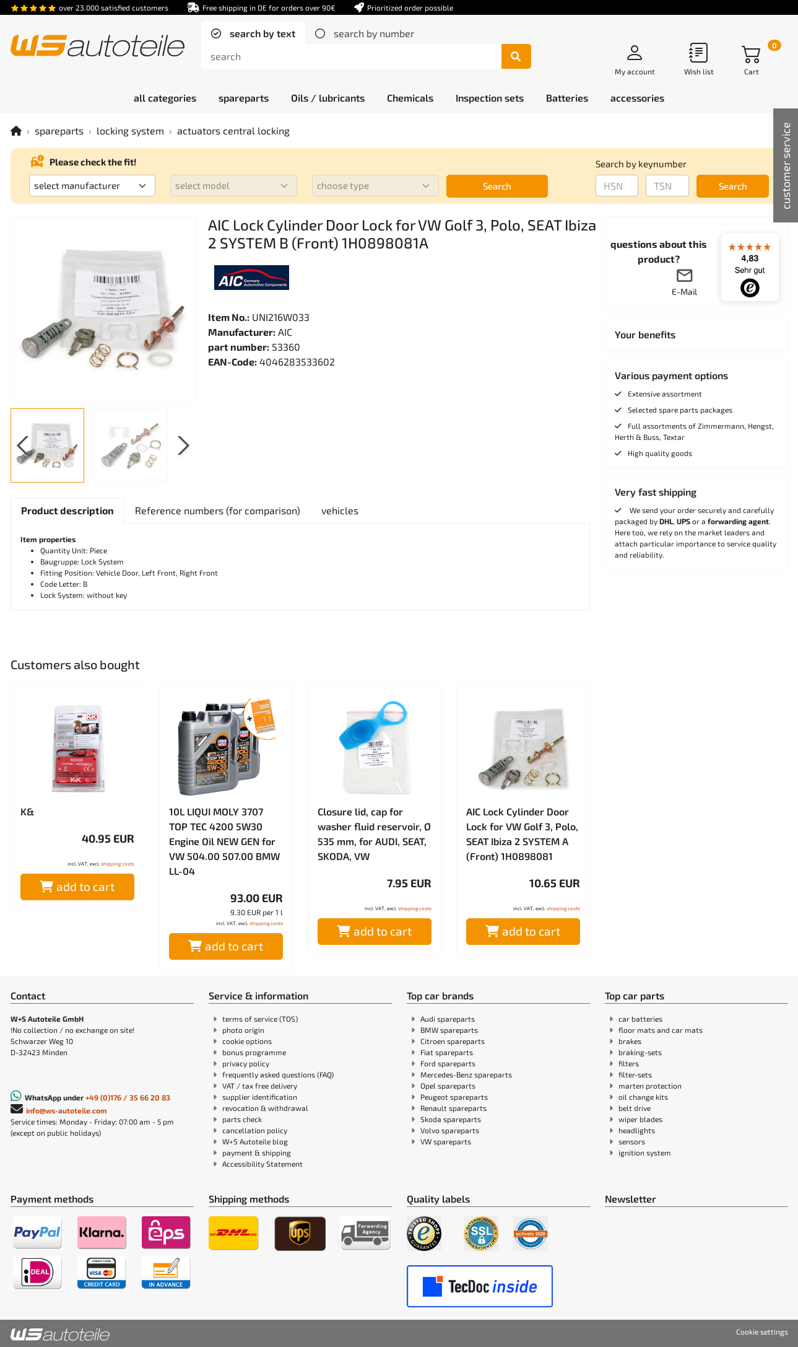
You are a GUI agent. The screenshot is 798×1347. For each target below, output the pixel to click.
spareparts (59, 130)
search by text (261, 33)
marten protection (650, 1085)
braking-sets (640, 1052)
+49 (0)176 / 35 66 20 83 (127, 1097)
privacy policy (245, 1063)
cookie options (247, 1041)
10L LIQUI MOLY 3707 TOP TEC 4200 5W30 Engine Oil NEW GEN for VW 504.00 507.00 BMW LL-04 (224, 841)
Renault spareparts (453, 1107)
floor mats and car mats (660, 1029)
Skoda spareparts (450, 1119)
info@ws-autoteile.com (66, 1110)
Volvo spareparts (449, 1130)
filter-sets (635, 1074)
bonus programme (254, 1052)
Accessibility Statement (262, 1163)
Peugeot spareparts (454, 1096)
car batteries (640, 1018)
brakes (629, 1041)
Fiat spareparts (446, 1052)
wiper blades (640, 1119)
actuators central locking (233, 130)
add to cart (77, 886)
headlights (636, 1130)
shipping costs (117, 864)
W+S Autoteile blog (255, 1141)
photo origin (243, 1029)
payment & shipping (256, 1152)
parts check (242, 1119)
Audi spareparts (447, 1018)
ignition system (644, 1152)
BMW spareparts (449, 1029)
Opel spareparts (447, 1085)
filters (628, 1063)
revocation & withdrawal (265, 1107)
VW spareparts (445, 1141)
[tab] (253, 33)
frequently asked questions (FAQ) (278, 1074)
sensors (631, 1141)
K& (27, 811)
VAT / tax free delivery (259, 1085)
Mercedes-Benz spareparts (466, 1074)
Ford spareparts (447, 1063)
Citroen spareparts (452, 1041)
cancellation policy (254, 1130)
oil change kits (643, 1096)
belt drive (634, 1107)
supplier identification (259, 1096)
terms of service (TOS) (260, 1018)
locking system (130, 130)
